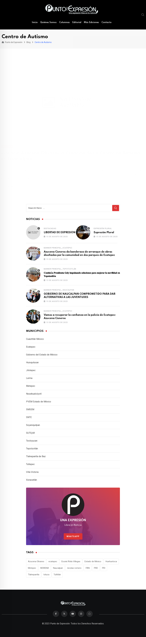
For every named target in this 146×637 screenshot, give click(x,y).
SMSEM (30, 409)
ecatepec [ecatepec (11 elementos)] (52, 561)
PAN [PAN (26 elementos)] (88, 568)
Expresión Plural (103, 229)
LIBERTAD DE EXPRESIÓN (59, 232)
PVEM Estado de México (38, 401)
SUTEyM (30, 433)
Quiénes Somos (48, 22)
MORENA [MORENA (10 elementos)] (44, 568)
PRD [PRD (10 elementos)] (96, 568)
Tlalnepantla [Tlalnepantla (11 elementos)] (33, 574)
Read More (13, 183)
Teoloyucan (31, 440)
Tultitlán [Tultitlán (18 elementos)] (57, 574)
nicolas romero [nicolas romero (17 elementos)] (74, 568)
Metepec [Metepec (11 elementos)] (32, 568)
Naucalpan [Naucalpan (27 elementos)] (58, 568)
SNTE (29, 417)
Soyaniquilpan (33, 425)
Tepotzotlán (69, 269)
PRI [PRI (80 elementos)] (103, 568)
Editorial (76, 22)
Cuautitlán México (35, 339)
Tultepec (30, 464)
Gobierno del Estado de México (41, 354)
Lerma (29, 378)
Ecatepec (67, 248)
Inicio (35, 22)
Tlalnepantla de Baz (36, 456)
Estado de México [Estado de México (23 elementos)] (93, 561)
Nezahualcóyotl (33, 393)
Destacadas (50, 229)
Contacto (106, 22)
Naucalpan (68, 290)
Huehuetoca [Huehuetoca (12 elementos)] (111, 561)
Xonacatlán (31, 479)
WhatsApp (73, 536)
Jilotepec (31, 370)
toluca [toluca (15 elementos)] (46, 574)
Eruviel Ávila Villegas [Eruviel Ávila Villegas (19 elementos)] (70, 561)
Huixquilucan (32, 362)
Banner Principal (52, 248)
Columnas (64, 22)
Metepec (30, 386)
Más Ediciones (91, 22)
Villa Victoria (32, 472)
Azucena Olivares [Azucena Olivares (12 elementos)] (36, 561)
